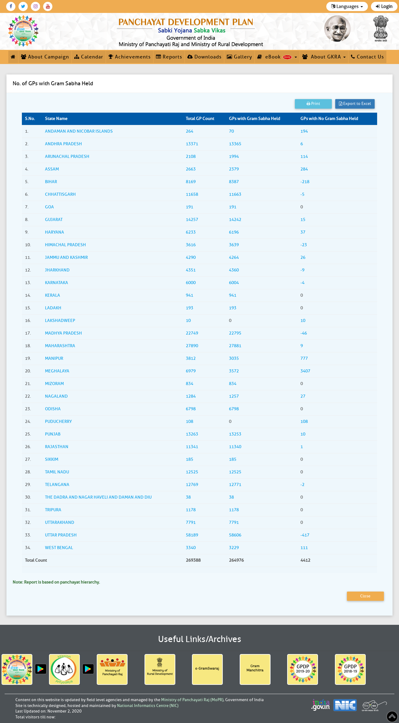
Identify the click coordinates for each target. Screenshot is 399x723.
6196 (234, 232)
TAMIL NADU (57, 472)
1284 (191, 396)
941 (189, 295)
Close (365, 596)
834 (189, 383)
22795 (235, 333)
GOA (49, 207)
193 (189, 308)
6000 (191, 282)
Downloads (204, 57)
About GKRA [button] (324, 57)
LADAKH (53, 308)
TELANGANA (57, 484)
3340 (191, 547)
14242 (235, 219)
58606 (235, 535)
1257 (234, 396)
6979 (191, 371)
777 (304, 358)
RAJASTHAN (56, 446)
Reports (169, 57)
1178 (191, 509)
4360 (234, 270)
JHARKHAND (57, 270)
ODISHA (53, 409)
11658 (192, 194)
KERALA (52, 295)
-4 (302, 282)
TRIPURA (53, 509)
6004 (234, 282)
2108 (191, 156)
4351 (191, 270)
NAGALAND (56, 396)
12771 (235, 484)
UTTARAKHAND (59, 522)
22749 (192, 333)
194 (304, 131)
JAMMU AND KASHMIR (66, 257)
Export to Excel (355, 103)
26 (302, 257)
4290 (191, 257)
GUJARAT (54, 219)
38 (188, 497)
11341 (192, 446)
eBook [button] (277, 57)
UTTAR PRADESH (61, 535)
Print (313, 103)
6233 (191, 232)
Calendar (88, 57)
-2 (302, 484)
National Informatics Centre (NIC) (147, 705)
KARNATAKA (56, 282)
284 (304, 169)
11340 (235, 446)
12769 (192, 484)
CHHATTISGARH (60, 194)
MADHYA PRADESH (63, 333)
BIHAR (51, 181)
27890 (192, 345)
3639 (234, 244)
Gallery (239, 57)
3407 (305, 371)
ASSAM (52, 169)
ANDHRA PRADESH (63, 144)
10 (188, 320)
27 (302, 396)
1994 (234, 156)
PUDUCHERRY (58, 421)
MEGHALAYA (57, 371)
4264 (234, 257)
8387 (234, 181)
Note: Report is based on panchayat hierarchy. (56, 582)
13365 (235, 144)
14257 (192, 219)
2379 (234, 169)
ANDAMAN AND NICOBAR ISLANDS (79, 131)
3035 (234, 358)
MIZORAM (54, 383)
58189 (192, 535)
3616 (191, 244)
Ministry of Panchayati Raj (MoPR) (192, 699)
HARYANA (54, 232)
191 (189, 207)
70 (231, 131)
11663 (235, 194)
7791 (191, 522)
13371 (192, 144)
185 (189, 459)
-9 (302, 270)
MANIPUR (54, 358)
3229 (234, 547)
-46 (303, 333)
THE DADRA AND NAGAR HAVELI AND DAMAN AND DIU (98, 497)
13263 (192, 434)
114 (304, 156)
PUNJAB (52, 434)
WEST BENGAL (59, 547)
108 (189, 421)
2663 (191, 169)
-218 (304, 181)
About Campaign (45, 57)
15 (302, 219)
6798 (191, 409)
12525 (192, 472)
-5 (302, 194)
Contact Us (367, 57)
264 (189, 131)
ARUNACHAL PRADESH (67, 156)
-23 (303, 244)
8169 (191, 181)
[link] (191, 31)
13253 (235, 434)
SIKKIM (51, 459)
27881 (235, 345)
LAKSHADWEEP (60, 320)
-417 (304, 535)
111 (304, 547)
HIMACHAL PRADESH (65, 244)
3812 (191, 358)
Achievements (129, 57)
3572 (234, 371)
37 (302, 232)
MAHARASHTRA (60, 345)
